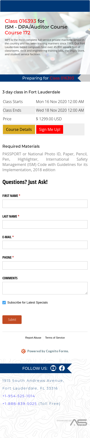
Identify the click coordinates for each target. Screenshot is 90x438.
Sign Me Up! (49, 129)
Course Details (19, 129)
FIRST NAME (16, 195)
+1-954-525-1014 (18, 396)
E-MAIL (13, 237)
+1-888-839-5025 (19, 404)
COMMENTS (10, 278)
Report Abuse (33, 337)
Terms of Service (55, 337)
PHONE (13, 257)
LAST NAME (16, 216)
